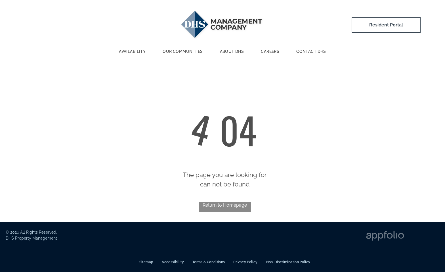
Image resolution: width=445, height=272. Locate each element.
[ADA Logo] (200, 236)
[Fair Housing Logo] (285, 236)
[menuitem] (132, 51)
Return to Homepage (225, 205)
